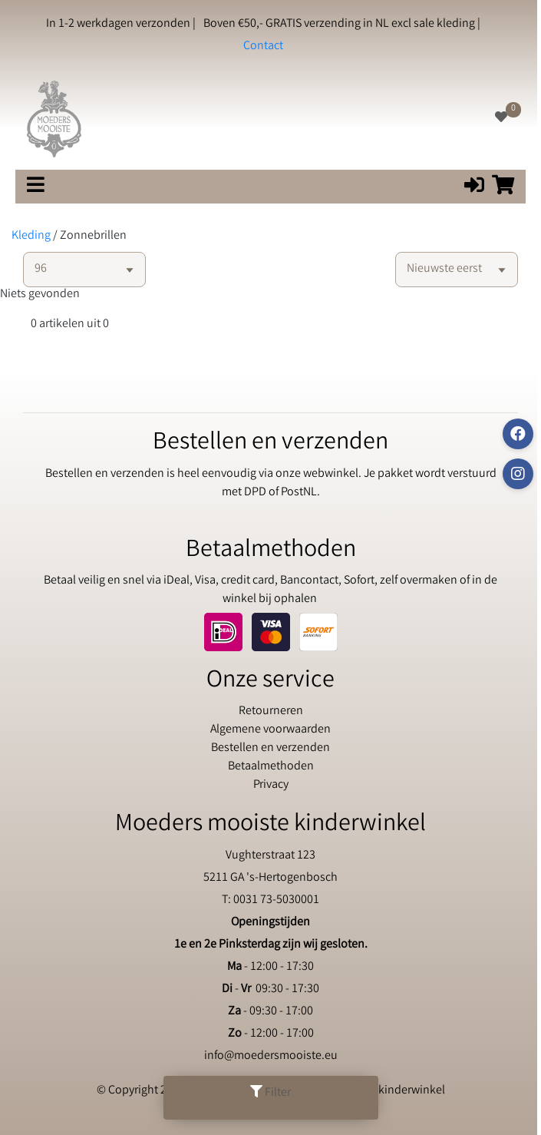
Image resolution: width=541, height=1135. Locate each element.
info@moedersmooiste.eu (271, 1056)
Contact (263, 46)
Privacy (271, 785)
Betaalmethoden (271, 767)
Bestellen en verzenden (270, 748)
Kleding (31, 236)
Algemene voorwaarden (270, 730)
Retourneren (271, 711)
